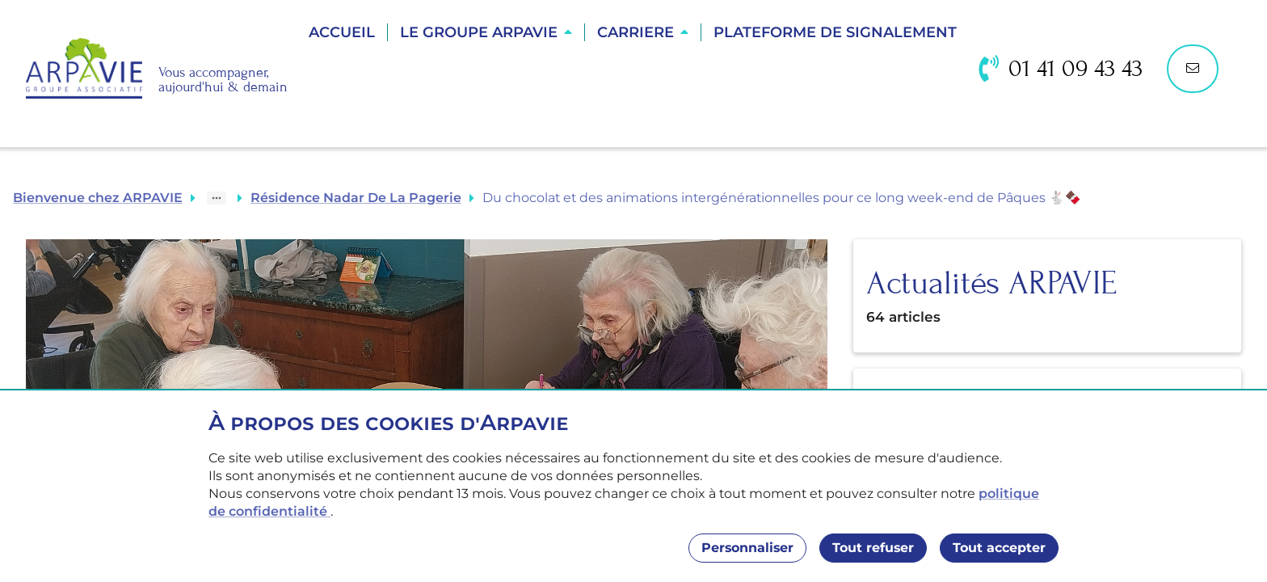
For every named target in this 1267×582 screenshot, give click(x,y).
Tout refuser (873, 547)
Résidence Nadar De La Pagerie (355, 197)
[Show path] (216, 198)
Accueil (342, 32)
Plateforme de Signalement (835, 32)
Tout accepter (999, 547)
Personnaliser (747, 547)
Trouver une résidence (634, 89)
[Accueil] (157, 68)
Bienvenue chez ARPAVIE (98, 197)
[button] (486, 32)
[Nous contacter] (1193, 68)
